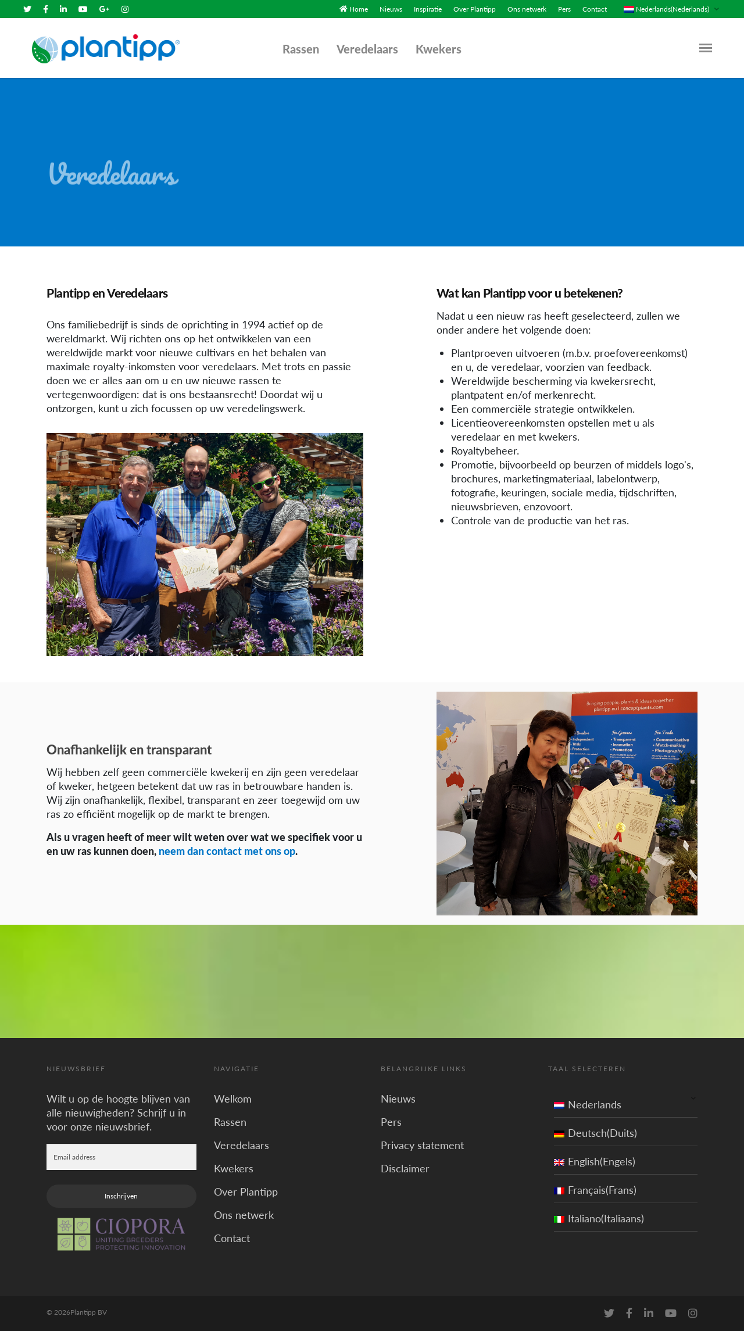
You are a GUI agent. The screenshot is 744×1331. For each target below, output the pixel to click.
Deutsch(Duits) (595, 1132)
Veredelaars (367, 49)
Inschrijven (121, 1196)
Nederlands (587, 1104)
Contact (594, 9)
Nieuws (391, 9)
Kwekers (439, 49)
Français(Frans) (595, 1189)
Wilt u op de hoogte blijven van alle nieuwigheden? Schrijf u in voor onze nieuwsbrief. (118, 1112)
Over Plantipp (474, 9)
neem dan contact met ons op (227, 851)
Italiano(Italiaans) (599, 1218)
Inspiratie (428, 9)
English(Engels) (594, 1161)
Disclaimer (405, 1168)
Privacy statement (422, 1145)
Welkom (233, 1098)
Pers (564, 9)
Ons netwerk (526, 9)
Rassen (300, 49)
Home (358, 9)
